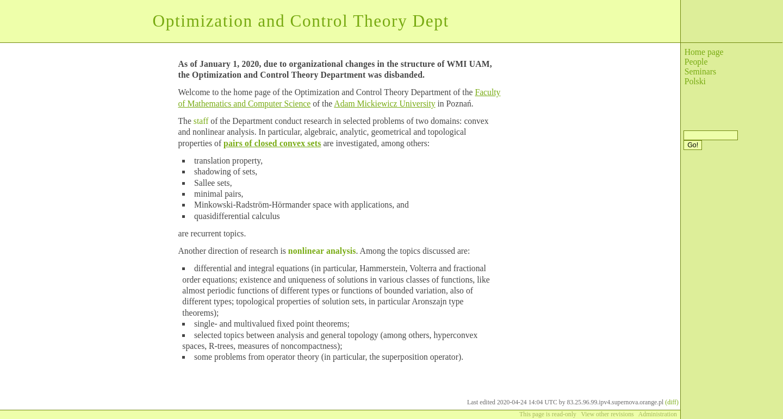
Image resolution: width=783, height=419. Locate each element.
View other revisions (607, 414)
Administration (657, 414)
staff (201, 121)
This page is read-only (547, 414)
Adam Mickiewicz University (384, 103)
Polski (695, 81)
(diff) (672, 402)
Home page (704, 52)
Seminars (700, 71)
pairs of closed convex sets (272, 143)
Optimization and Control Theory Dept (300, 20)
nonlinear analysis (322, 250)
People (696, 61)
